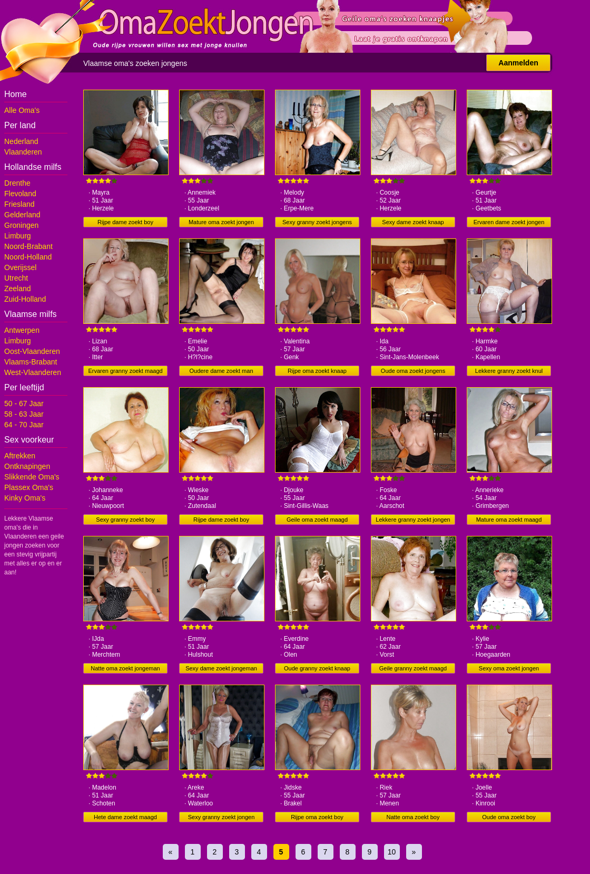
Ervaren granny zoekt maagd (125, 371)
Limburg (17, 236)
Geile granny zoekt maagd (413, 668)
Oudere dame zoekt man (221, 371)
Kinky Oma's (24, 498)
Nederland (21, 141)
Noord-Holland (28, 257)
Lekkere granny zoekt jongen (413, 519)
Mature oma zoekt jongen (221, 222)
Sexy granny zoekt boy (125, 519)
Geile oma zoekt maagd (317, 519)
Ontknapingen (27, 466)
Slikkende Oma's (32, 477)
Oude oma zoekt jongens (413, 371)
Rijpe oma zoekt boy (317, 817)
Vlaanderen (23, 152)
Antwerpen (22, 330)
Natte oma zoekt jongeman (125, 668)
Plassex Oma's (28, 487)
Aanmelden (518, 63)
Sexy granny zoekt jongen (221, 817)
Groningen (21, 225)
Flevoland (20, 193)
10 (392, 852)
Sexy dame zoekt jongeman (221, 668)
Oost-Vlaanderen (32, 351)
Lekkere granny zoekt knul (509, 371)
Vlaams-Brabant (30, 362)
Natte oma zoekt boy (413, 817)
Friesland (19, 204)
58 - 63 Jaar (24, 414)
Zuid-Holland (25, 299)
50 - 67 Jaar (24, 403)
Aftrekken (19, 456)
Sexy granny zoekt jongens (317, 222)
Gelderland (22, 214)
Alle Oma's (22, 110)
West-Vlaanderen (32, 372)
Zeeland (17, 288)
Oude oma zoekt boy (509, 817)
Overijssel (20, 267)
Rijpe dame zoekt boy (125, 222)
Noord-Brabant (28, 246)
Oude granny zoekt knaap (317, 668)
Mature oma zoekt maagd (509, 519)
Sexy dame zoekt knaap (413, 222)
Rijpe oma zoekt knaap (317, 371)
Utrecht (16, 278)
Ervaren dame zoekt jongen (509, 222)
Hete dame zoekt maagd (125, 817)
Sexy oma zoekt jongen (509, 668)
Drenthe (17, 183)
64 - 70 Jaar (24, 424)
